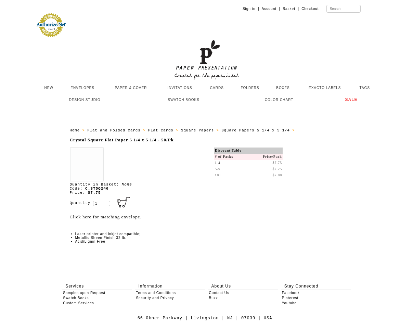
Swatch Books (76, 298)
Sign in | (251, 9)
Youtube (289, 303)
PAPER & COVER (131, 88)
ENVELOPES (82, 88)
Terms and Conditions (156, 293)
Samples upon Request (84, 293)
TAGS (365, 88)
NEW (48, 88)
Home (76, 130)
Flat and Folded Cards (115, 130)
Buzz (213, 298)
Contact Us (219, 293)
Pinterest (290, 298)
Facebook (291, 293)
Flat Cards (162, 130)
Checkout (310, 9)
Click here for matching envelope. (106, 216)
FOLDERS (250, 88)
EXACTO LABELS (325, 88)
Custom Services (78, 303)
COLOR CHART (279, 100)
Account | (271, 9)
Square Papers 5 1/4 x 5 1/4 (256, 130)
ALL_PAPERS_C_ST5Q (318, 130)
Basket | (291, 9)
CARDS (217, 88)
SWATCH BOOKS (183, 100)
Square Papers (199, 130)
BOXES (282, 88)
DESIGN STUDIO (85, 100)
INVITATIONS (179, 88)
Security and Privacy (155, 298)
